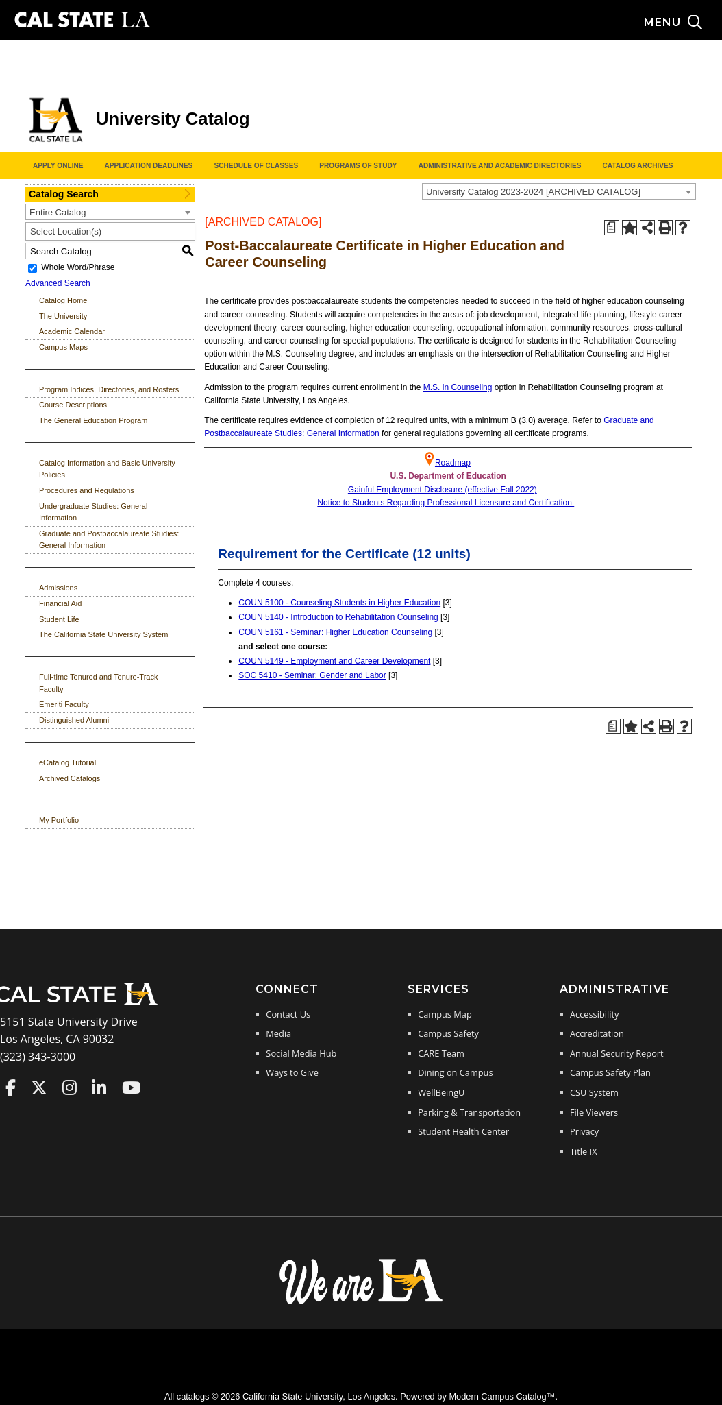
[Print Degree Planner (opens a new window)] (611, 227)
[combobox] (559, 191)
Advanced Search (57, 283)
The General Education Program (93, 420)
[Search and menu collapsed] (683, 22)
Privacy (584, 1131)
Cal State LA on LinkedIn (99, 1087)
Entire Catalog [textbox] (57, 212)
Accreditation (597, 1033)
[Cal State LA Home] (81, 1003)
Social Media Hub (301, 1053)
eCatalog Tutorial (67, 762)
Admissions (58, 588)
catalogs (193, 1396)
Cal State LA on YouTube (131, 1087)
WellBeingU (441, 1092)
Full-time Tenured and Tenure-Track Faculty (98, 683)
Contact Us (288, 1014)
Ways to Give (292, 1072)
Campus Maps (63, 347)
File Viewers (594, 1112)
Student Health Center (463, 1131)
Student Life (59, 619)
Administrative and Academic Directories (500, 165)
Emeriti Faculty (64, 704)
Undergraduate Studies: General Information (93, 512)
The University (63, 316)
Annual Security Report (617, 1053)
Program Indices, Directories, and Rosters (109, 389)
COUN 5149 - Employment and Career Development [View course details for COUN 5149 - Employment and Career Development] (334, 661)
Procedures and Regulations (86, 490)
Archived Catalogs (69, 778)
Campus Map (445, 1014)
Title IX (583, 1151)
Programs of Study (358, 165)
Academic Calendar (72, 331)
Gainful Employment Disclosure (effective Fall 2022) (442, 489)
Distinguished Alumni (74, 720)
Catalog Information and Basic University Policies (107, 469)
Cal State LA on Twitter (39, 1087)
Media (278, 1033)
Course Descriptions (73, 404)
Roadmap (453, 463)
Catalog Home (63, 300)
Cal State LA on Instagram (69, 1087)
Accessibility (594, 1014)
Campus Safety (448, 1033)
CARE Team (441, 1053)
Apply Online (58, 165)
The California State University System (103, 634)
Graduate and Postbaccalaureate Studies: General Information (109, 539)
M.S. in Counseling (458, 387)
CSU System (594, 1092)
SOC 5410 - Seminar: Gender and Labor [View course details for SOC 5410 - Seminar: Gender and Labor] (312, 675)
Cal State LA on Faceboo (10, 1087)
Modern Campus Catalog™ (502, 1396)
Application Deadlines (149, 165)
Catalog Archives (637, 165)
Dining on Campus (455, 1072)
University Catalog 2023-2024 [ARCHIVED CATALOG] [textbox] (533, 192)
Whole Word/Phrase (77, 268)
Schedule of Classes (256, 165)
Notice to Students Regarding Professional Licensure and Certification (445, 502)
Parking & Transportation (469, 1112)
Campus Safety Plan (610, 1072)
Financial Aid (60, 603)
